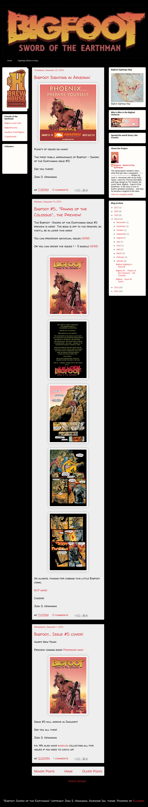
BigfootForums (11, 128)
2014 (116, 219)
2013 (116, 287)
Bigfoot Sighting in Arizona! (62, 77)
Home (9, 61)
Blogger (138, 801)
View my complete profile (122, 194)
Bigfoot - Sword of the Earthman (124, 166)
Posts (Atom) (77, 781)
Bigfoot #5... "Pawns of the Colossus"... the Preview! (60, 212)
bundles (63, 745)
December (121, 222)
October (120, 230)
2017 (116, 207)
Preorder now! (73, 650)
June (118, 245)
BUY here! (40, 590)
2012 (116, 291)
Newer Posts (44, 771)
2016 (116, 211)
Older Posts (92, 771)
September (121, 234)
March (119, 253)
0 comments (60, 190)
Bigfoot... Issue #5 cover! (58, 634)
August (119, 238)
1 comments (60, 758)
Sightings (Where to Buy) (28, 61)
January (120, 261)
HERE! (85, 238)
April (118, 249)
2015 (116, 215)
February (120, 257)
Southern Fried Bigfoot (14, 132)
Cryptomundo (10, 136)
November (121, 226)
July (118, 242)
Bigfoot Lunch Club (13, 123)
